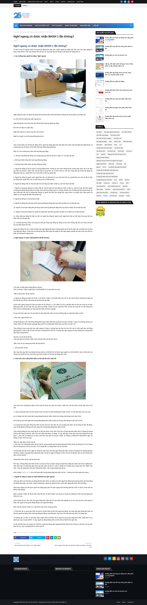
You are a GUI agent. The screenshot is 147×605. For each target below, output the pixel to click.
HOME (15, 1)
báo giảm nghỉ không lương (111, 132)
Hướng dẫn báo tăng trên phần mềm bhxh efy (118, 100)
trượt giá (121, 195)
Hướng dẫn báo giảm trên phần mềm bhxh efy (118, 108)
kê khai (127, 180)
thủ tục (105, 195)
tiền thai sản (113, 195)
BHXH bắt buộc (127, 141)
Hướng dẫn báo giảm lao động (114, 81)
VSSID (57, 1)
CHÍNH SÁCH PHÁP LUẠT (35, 1)
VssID (128, 195)
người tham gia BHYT (119, 189)
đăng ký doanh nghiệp (103, 157)
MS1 (127, 183)
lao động (99, 183)
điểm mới (111, 164)
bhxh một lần (108, 144)
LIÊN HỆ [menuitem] (95, 25)
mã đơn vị (115, 183)
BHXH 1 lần (117, 141)
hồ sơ (104, 167)
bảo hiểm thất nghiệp (102, 135)
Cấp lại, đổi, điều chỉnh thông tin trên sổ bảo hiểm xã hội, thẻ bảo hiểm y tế (119, 65)
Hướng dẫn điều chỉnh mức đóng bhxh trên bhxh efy (118, 91)
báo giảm (99, 132)
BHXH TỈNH (80, 1)
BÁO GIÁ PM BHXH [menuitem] (26, 25)
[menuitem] (16, 25)
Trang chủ (16, 32)
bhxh (110, 141)
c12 (120, 144)
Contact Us (130, 602)
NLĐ (128, 189)
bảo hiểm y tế (117, 138)
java (115, 180)
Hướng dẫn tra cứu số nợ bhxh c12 (116, 55)
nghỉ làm (125, 186)
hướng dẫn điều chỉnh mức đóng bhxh (107, 176)
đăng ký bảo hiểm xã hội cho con (117, 154)
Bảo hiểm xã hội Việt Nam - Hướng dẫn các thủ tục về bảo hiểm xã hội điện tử (44, 602)
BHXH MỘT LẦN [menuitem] (85, 25)
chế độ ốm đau (118, 148)
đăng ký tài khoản (101, 164)
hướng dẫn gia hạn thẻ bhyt (104, 180)
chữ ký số (129, 151)
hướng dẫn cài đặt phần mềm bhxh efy (107, 170)
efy (125, 164)
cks (97, 154)
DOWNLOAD (71, 1)
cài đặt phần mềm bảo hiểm (104, 148)
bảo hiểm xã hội (33, 532)
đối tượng (119, 164)
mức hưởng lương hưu (114, 186)
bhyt (115, 144)
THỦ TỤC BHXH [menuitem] (57, 25)
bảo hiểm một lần (22, 532)
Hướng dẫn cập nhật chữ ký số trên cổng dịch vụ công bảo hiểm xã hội (118, 73)
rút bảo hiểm (113, 192)
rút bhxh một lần (124, 192)
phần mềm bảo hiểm (102, 192)
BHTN (51, 1)
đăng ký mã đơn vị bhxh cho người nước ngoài (109, 160)
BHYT (46, 1)
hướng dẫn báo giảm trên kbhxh (117, 167)
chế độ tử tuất (111, 151)
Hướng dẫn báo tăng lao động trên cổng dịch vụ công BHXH (119, 39)
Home (118, 602)
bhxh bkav (99, 144)
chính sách (121, 151)
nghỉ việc (107, 189)
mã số (122, 183)
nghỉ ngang (23, 32)
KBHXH (63, 1)
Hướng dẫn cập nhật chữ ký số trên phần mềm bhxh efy (118, 117)
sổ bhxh (99, 195)
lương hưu (107, 183)
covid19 (103, 154)
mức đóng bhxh (101, 186)
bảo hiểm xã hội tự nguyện (104, 138)
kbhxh (120, 180)
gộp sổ (98, 167)
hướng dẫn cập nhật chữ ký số (105, 173)
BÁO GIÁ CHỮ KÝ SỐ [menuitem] (42, 25)
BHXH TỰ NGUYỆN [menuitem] (71, 25)
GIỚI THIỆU (22, 1)
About (123, 602)
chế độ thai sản (101, 151)
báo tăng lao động (101, 141)
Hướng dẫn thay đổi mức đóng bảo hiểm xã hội (118, 47)
